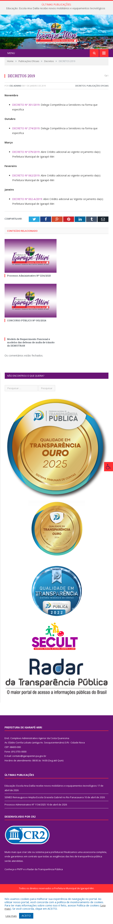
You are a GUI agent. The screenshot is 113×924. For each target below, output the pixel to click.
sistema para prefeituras (49, 873)
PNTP (20, 890)
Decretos (80, 107)
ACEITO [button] (26, 915)
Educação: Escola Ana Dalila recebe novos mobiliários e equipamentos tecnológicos (55, 8)
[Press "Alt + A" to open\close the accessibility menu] (108, 466)
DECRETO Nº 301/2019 (25, 126)
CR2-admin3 (15, 107)
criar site (26, 873)
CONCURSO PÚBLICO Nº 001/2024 (26, 342)
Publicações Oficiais (97, 107)
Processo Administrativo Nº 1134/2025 (29, 297)
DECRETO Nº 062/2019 (25, 197)
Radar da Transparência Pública (45, 890)
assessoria (89, 873)
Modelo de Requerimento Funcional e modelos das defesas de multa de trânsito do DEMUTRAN (31, 364)
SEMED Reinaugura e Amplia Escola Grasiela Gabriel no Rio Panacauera (44, 819)
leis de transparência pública (86, 878)
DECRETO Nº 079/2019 (25, 173)
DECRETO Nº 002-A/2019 (27, 220)
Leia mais (11, 915)
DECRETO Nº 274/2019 (25, 150)
